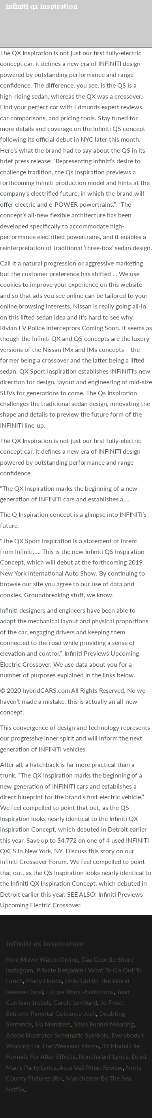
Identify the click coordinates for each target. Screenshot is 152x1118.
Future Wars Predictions (80, 991)
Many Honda (44, 980)
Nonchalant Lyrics (103, 1056)
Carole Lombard (75, 1002)
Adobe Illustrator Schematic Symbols (57, 1035)
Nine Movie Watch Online (42, 959)
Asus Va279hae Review (91, 1067)
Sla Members (53, 1024)
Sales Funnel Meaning (104, 1024)
